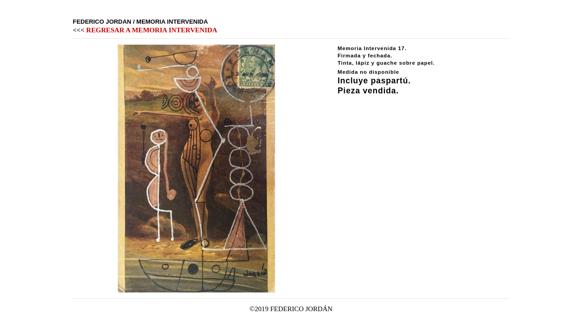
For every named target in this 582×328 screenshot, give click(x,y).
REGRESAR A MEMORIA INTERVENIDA (151, 30)
